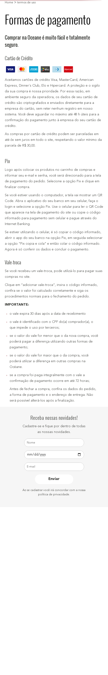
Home (9, 2)
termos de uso (26, 2)
